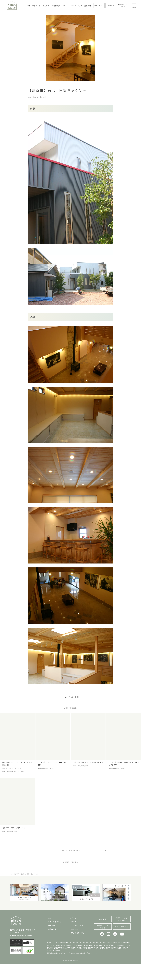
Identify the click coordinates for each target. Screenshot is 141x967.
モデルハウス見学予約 (121, 922)
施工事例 (46, 6)
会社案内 (87, 6)
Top (11, 877)
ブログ (73, 6)
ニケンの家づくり (34, 6)
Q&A (80, 6)
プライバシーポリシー (79, 936)
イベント (65, 6)
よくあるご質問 (77, 929)
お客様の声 (56, 6)
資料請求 (102, 922)
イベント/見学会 (121, 930)
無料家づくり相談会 (102, 929)
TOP (49, 921)
